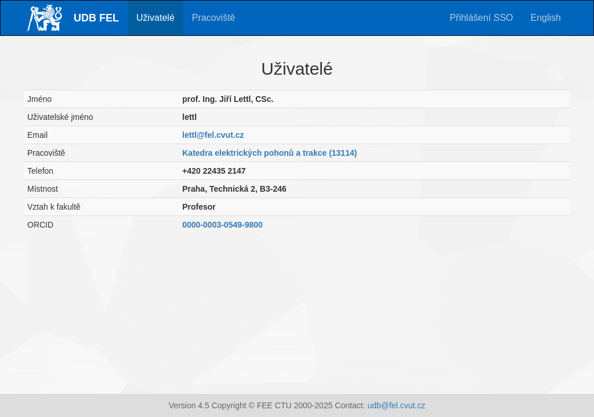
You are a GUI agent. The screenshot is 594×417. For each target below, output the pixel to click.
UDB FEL (96, 18)
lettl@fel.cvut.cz (213, 135)
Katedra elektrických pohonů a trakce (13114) (269, 153)
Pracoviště (214, 18)
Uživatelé (155, 18)
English (546, 18)
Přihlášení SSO (481, 18)
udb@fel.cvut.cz (396, 405)
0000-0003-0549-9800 (222, 224)
